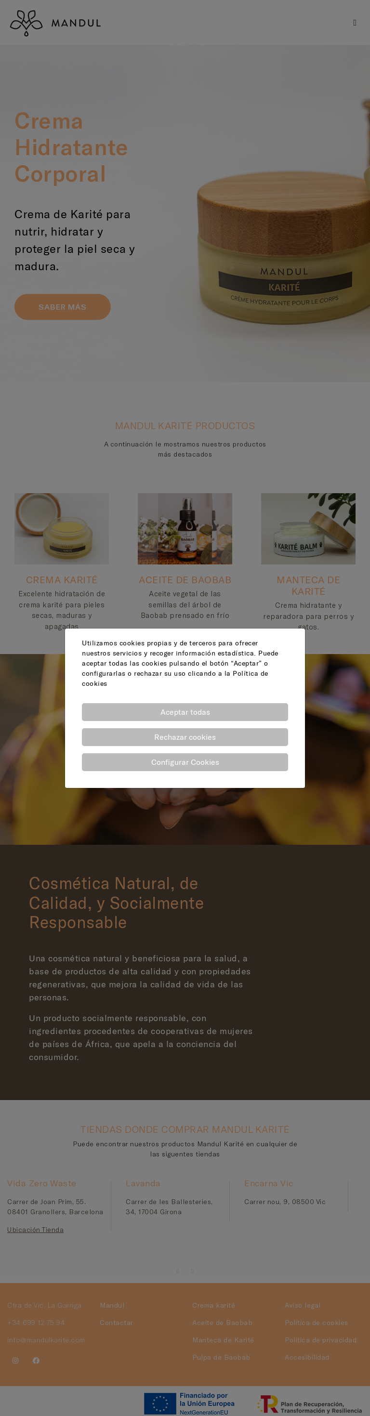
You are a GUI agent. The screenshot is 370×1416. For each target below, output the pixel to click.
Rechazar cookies (185, 737)
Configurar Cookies (185, 762)
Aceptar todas (185, 712)
